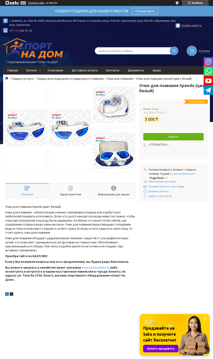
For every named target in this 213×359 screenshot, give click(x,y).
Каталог (31, 70)
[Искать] (174, 50)
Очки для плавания (119, 78)
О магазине (55, 70)
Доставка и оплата (85, 70)
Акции (156, 70)
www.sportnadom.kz (95, 267)
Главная (12, 70)
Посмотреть (145, 11)
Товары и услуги (22, 78)
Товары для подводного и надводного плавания (70, 78)
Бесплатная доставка (162, 181)
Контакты (112, 70)
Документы (136, 70)
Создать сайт (36, 2)
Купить (173, 136)
